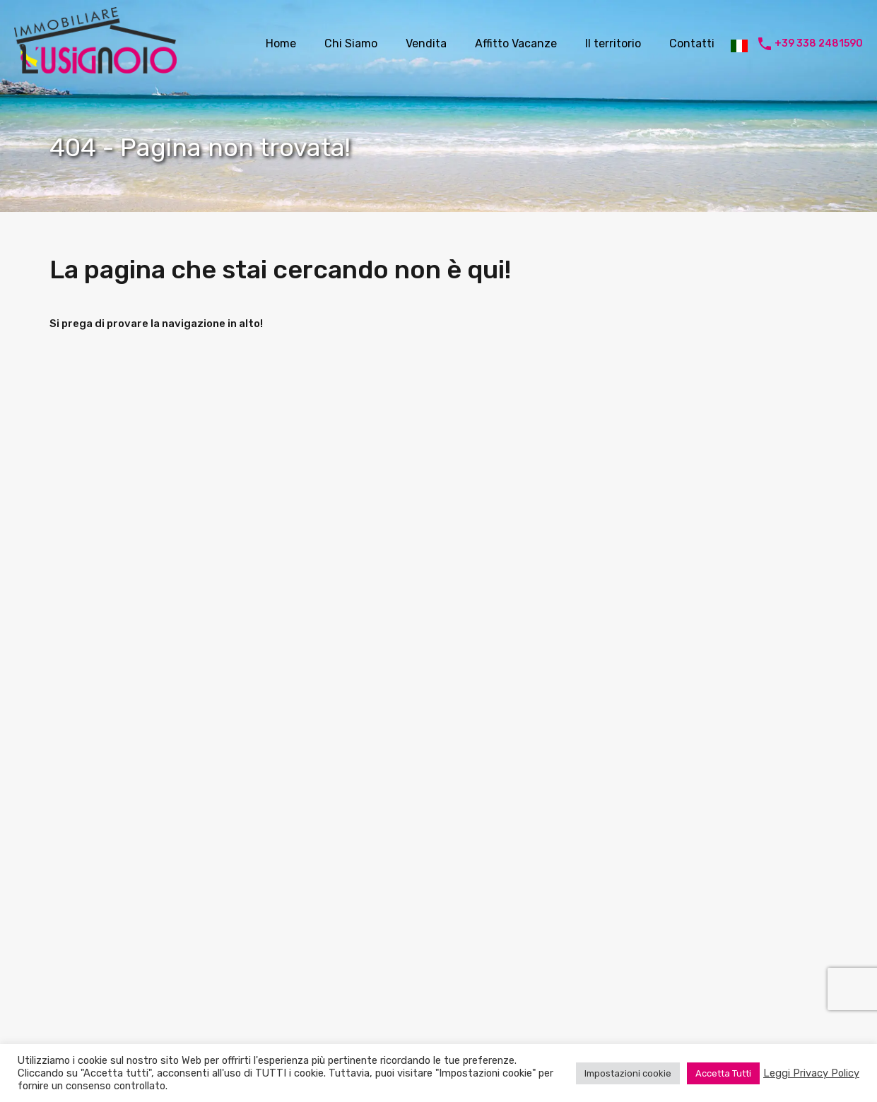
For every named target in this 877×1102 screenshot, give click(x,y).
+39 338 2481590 (819, 43)
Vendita (426, 43)
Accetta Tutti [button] (723, 1073)
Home (281, 43)
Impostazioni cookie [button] (627, 1073)
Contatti (691, 43)
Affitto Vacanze (516, 43)
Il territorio (613, 43)
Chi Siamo (350, 43)
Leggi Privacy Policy (811, 1073)
